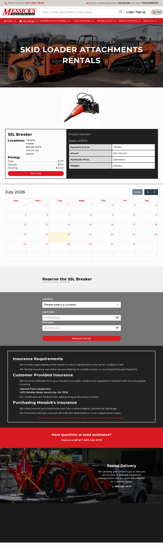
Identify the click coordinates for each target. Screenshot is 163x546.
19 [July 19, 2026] (25, 234)
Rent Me (36, 173)
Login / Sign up (136, 12)
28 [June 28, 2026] (24, 205)
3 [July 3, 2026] (134, 205)
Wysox (30, 153)
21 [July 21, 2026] (69, 234)
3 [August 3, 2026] (47, 253)
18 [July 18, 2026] (156, 224)
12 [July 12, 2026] (25, 224)
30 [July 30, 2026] (112, 244)
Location (47, 298)
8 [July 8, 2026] (91, 214)
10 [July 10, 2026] (134, 214)
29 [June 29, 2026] (46, 205)
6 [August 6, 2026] (112, 253)
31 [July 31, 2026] (134, 244)
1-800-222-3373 (92, 439)
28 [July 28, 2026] (68, 244)
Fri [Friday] (125, 200)
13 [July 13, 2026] (47, 224)
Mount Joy (32, 150)
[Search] (120, 11)
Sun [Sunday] (16, 200)
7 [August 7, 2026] (134, 253)
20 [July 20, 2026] (46, 234)
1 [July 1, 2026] (91, 205)
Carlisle (30, 140)
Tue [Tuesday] (59, 200)
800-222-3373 (121, 486)
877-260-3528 (35, 3)
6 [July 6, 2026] (47, 214)
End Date (47, 322)
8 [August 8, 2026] (156, 253)
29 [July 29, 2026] (90, 244)
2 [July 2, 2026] (112, 205)
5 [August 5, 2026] (91, 253)
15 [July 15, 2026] (90, 224)
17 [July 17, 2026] (134, 224)
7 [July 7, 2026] (69, 214)
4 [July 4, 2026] (156, 205)
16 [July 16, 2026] (112, 224)
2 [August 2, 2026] (25, 253)
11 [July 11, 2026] (156, 214)
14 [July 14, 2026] (68, 224)
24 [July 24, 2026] (133, 234)
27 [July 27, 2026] (46, 244)
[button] (157, 12)
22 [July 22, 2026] (90, 234)
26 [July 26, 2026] (24, 244)
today (137, 191)
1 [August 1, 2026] (156, 244)
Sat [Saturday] (147, 200)
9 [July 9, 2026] (112, 214)
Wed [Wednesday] (81, 200)
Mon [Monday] (38, 200)
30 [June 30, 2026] (68, 205)
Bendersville (33, 146)
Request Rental (81, 338)
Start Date (48, 311)
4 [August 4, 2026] (69, 253)
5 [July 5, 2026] (25, 214)
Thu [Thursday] (103, 200)
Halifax (30, 143)
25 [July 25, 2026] (155, 234)
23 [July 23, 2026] (112, 234)
